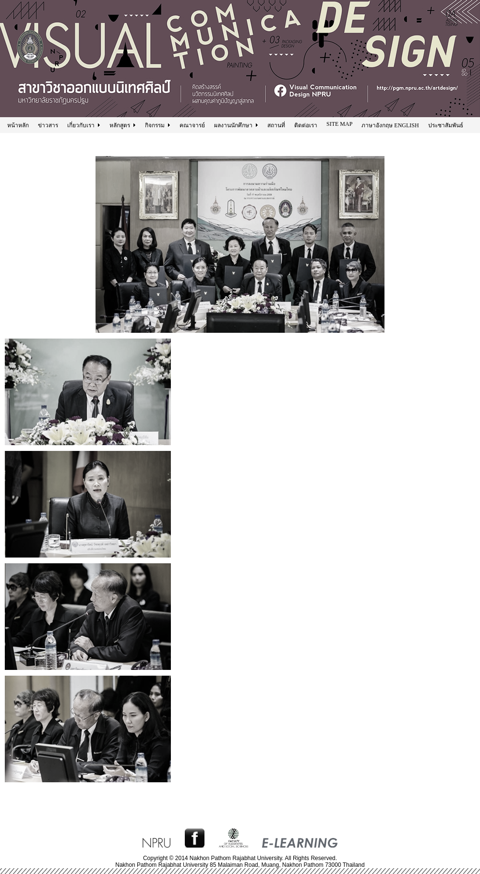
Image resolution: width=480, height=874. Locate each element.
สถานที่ (276, 125)
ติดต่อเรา (305, 125)
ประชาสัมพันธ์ (445, 125)
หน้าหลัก (18, 125)
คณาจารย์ (192, 125)
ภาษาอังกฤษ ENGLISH (390, 125)
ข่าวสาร (48, 125)
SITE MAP (339, 124)
